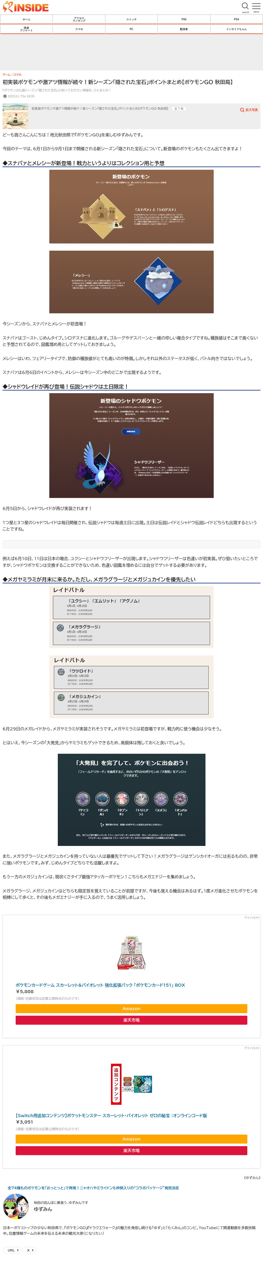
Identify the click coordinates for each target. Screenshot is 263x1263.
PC (131, 29)
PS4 (236, 19)
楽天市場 (131, 1020)
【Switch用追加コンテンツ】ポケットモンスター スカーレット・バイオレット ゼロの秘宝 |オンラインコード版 (111, 1116)
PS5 (184, 19)
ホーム (26, 19)
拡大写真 (252, 109)
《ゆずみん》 (252, 1178)
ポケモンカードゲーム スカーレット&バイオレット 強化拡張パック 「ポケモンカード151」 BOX (100, 985)
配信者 (184, 29)
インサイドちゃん (236, 29)
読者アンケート (26, 29)
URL (11, 1250)
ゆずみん (43, 1209)
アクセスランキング (79, 19)
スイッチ (131, 19)
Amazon (131, 1008)
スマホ (79, 29)
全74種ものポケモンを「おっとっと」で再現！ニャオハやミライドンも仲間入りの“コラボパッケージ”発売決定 (93, 1188)
